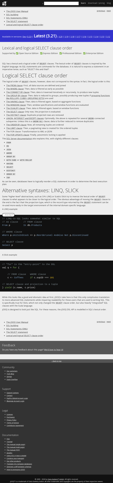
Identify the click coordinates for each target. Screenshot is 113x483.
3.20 (60, 36)
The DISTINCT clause (16, 114)
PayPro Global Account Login (17, 395)
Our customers (12, 368)
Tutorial (9, 439)
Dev (24, 36)
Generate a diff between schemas (19, 464)
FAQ (8, 436)
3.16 (84, 36)
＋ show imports (8, 212)
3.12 (108, 36)
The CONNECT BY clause (17, 92)
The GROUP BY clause (16, 95)
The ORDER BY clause (16, 124)
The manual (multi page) (16, 444)
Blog (109, 3)
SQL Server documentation (19, 138)
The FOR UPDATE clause (17, 134)
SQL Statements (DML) (17, 18)
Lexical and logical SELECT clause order (24, 24)
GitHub (9, 373)
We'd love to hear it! (53, 346)
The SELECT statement (17, 21)
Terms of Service (13, 420)
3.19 (66, 36)
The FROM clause (14, 85)
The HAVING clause (15, 101)
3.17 (78, 36)
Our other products (14, 458)
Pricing (96, 3)
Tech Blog (10, 371)
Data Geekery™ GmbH (56, 476)
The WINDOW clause (16, 104)
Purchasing (11, 414)
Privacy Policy (11, 417)
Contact (9, 392)
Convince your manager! (15, 455)
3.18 (72, 36)
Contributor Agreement (15, 422)
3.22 (29, 36)
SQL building (12, 14)
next (109, 10)
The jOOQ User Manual (17, 11)
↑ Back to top (56, 358)
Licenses (10, 411)
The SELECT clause (15, 111)
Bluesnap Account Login (15, 398)
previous (101, 10)
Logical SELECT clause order (34, 75)
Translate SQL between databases (19, 461)
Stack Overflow (12, 376)
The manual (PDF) (13, 447)
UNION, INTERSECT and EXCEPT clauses (25, 118)
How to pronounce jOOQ (16, 466)
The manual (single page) (16, 441)
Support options (13, 390)
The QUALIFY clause (15, 108)
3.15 (90, 36)
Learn (83, 3)
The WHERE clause (15, 88)
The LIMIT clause (14, 127)
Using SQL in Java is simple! (16, 452)
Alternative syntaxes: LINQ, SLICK (40, 187)
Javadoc (9, 450)
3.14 (96, 36)
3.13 (102, 36)
